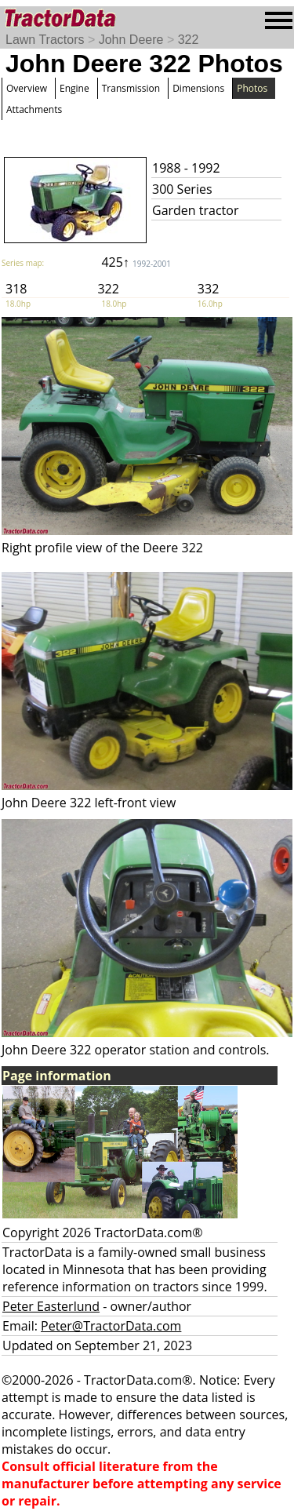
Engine (74, 88)
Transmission (131, 88)
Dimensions (198, 88)
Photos (252, 88)
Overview (26, 88)
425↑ (136, 262)
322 (188, 39)
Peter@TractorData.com (111, 1325)
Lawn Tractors (44, 39)
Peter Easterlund (51, 1306)
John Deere (131, 39)
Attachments (34, 109)
